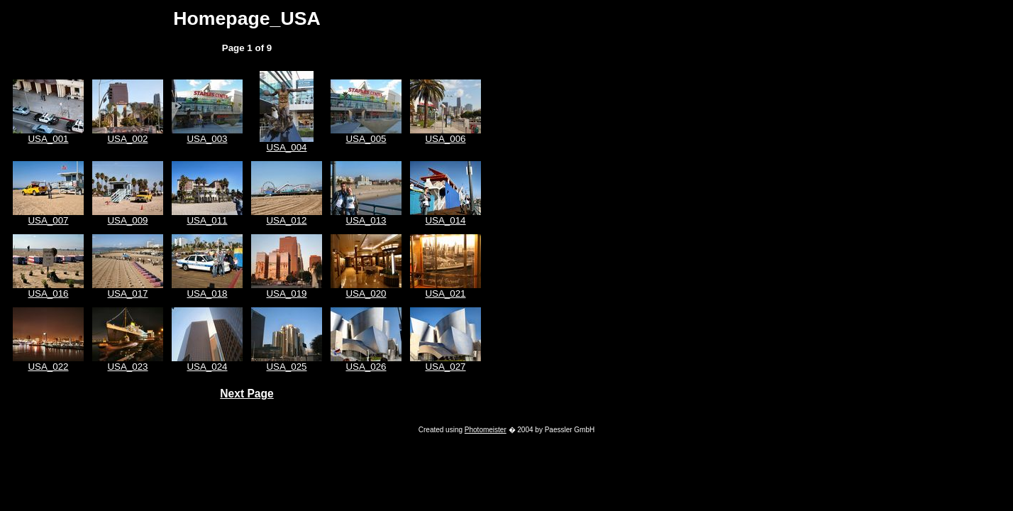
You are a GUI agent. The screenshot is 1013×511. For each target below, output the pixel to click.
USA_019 (286, 293)
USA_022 (48, 366)
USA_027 (445, 366)
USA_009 (127, 220)
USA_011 (207, 220)
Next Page (246, 394)
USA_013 (365, 220)
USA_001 (48, 138)
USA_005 (365, 138)
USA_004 (286, 147)
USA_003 (207, 138)
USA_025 (286, 366)
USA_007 (48, 220)
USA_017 (127, 293)
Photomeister (485, 430)
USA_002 (127, 138)
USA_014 (445, 220)
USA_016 (48, 293)
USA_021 (445, 293)
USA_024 (207, 366)
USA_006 (445, 138)
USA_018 (207, 293)
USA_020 (365, 293)
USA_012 (286, 220)
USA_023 (127, 366)
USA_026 (365, 366)
